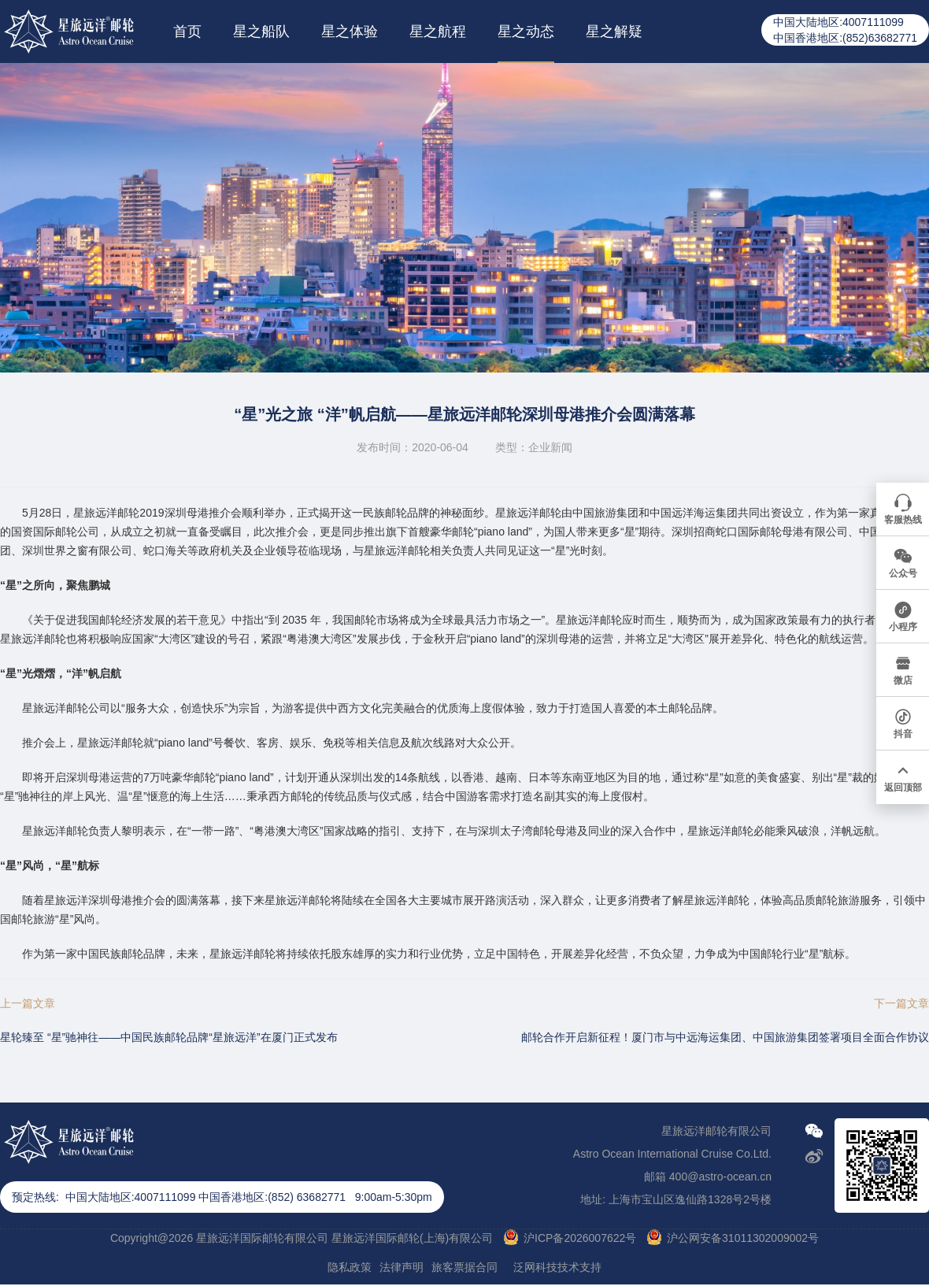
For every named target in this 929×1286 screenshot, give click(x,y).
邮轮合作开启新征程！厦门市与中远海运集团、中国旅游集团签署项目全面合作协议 (725, 1037)
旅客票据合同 (464, 1267)
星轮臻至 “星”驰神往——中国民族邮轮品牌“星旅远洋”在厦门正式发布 (169, 1037)
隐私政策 (350, 1267)
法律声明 (401, 1267)
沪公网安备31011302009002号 (743, 1238)
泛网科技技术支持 (557, 1267)
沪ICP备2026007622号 (580, 1238)
